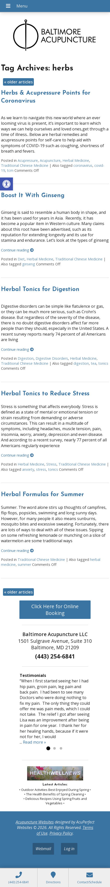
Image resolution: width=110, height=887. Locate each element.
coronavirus (82, 165)
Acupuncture (50, 160)
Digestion (26, 358)
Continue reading (17, 250)
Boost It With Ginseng (32, 196)
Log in (69, 848)
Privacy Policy (61, 833)
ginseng (28, 264)
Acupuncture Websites (35, 822)
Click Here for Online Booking (55, 609)
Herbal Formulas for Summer (42, 495)
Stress (51, 464)
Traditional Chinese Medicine (24, 165)
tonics (103, 363)
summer (24, 564)
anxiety (28, 469)
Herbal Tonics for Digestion (40, 290)
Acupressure (28, 160)
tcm (10, 170)
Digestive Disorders (52, 358)
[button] (6, 183)
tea (93, 363)
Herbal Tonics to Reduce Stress (45, 394)
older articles (18, 82)
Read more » (34, 742)
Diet (21, 259)
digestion (81, 363)
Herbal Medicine (75, 160)
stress (41, 469)
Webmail (43, 848)
